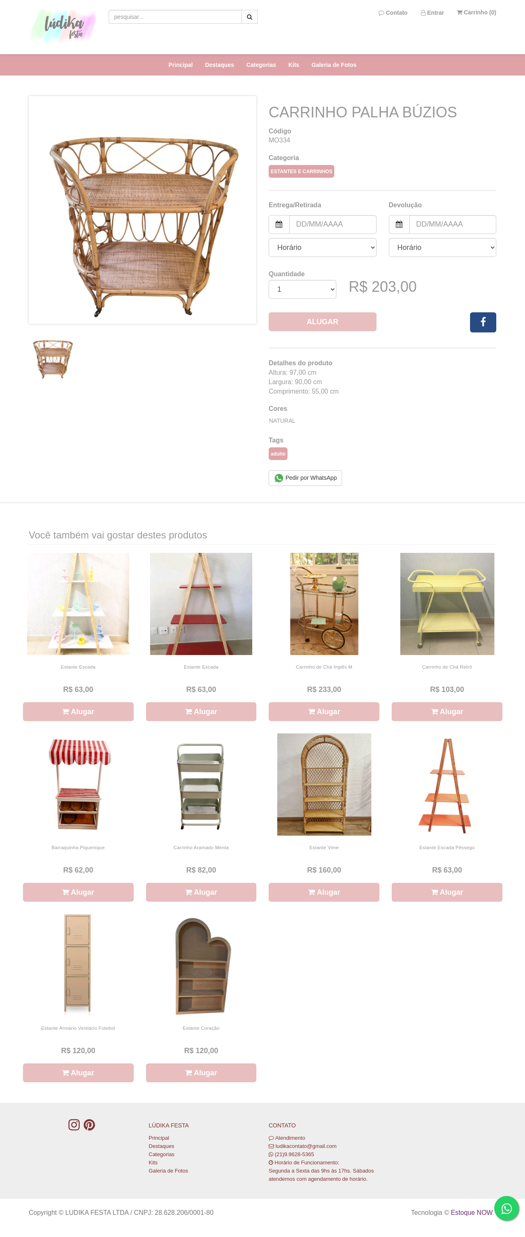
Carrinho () (476, 12)
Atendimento (287, 1138)
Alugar (322, 322)
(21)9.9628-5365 (294, 1154)
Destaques (219, 65)
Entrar (432, 12)
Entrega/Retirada (295, 205)
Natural (282, 420)
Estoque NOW (471, 1212)
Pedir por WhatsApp (305, 478)
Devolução (405, 205)
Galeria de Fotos (334, 65)
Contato (393, 12)
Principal (181, 65)
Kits (293, 65)
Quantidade (287, 273)
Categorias (261, 65)
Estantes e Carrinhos (301, 171)
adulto (278, 454)
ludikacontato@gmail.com (306, 1146)
